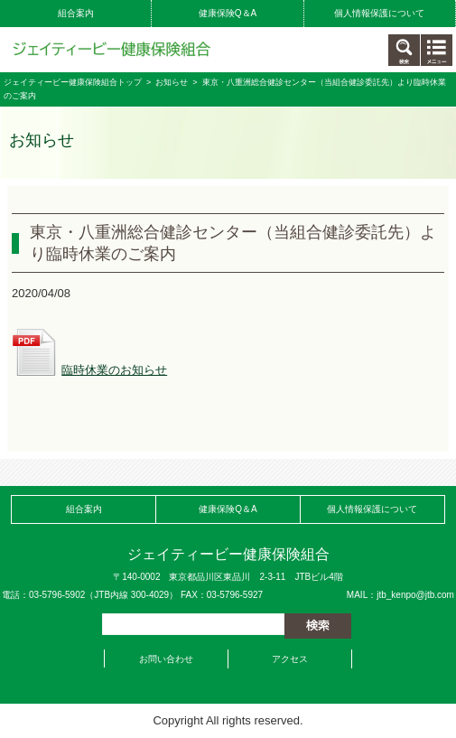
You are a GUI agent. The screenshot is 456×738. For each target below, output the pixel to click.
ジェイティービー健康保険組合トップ (73, 82)
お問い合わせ (166, 659)
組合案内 (76, 13)
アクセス (290, 659)
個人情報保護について (379, 13)
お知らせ (171, 82)
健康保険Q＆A (227, 13)
